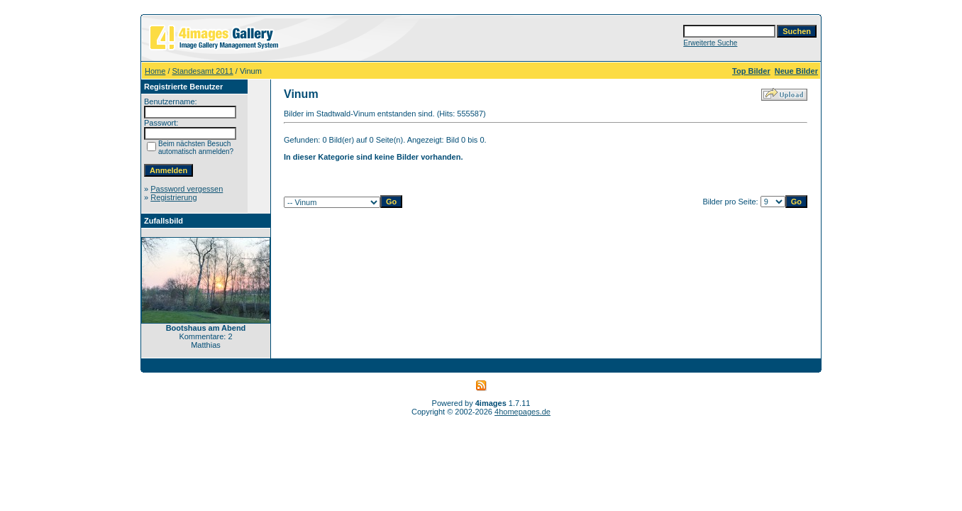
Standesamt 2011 (202, 71)
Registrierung (173, 197)
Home (155, 71)
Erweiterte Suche (710, 43)
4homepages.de (522, 411)
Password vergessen (186, 189)
